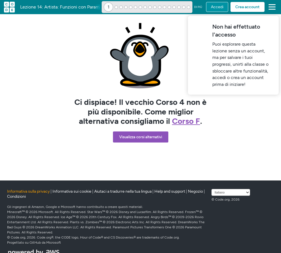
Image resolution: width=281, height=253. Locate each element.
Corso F (186, 121)
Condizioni (16, 196)
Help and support (169, 191)
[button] (271, 7)
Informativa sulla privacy (28, 191)
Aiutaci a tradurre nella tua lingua (123, 191)
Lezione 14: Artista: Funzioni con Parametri (63, 7)
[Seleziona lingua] (230, 192)
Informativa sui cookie (72, 191)
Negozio (195, 191)
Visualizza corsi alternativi (140, 137)
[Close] (273, 21)
